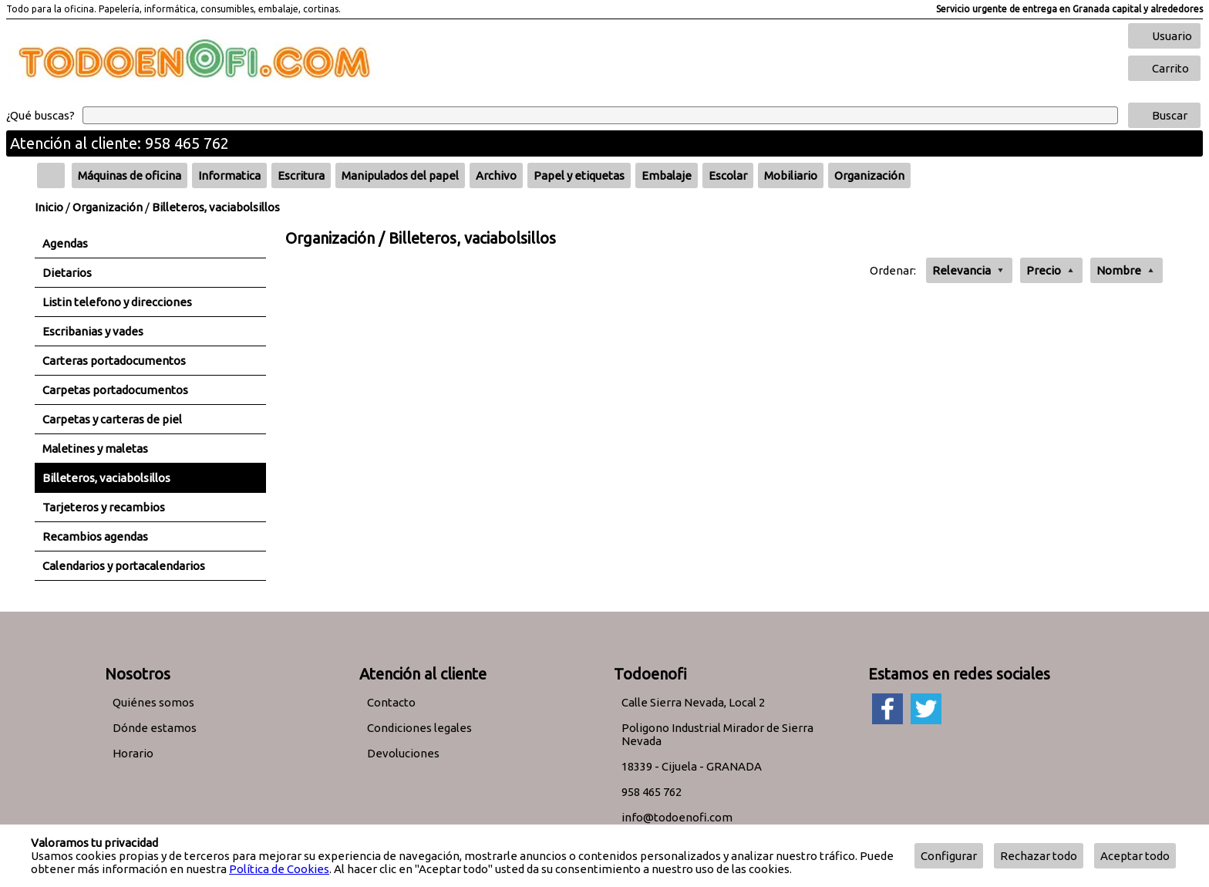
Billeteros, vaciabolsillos (216, 207)
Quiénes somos (153, 702)
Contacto (391, 702)
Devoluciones (403, 753)
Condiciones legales (419, 727)
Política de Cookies (279, 868)
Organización (107, 207)
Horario (133, 753)
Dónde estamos (155, 727)
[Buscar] (600, 115)
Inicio (49, 207)
